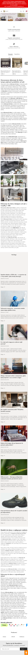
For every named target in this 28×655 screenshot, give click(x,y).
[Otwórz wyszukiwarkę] (21, 11)
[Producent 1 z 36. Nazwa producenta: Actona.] (4, 636)
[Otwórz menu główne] (1, 11)
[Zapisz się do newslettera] (10, 649)
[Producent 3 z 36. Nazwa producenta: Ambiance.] (21, 636)
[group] (14, 17)
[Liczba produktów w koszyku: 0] (26, 11)
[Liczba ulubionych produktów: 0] (23, 11)
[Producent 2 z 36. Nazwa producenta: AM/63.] (13, 636)
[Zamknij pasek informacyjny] (26, 3)
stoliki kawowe (16, 227)
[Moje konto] (23, 9)
